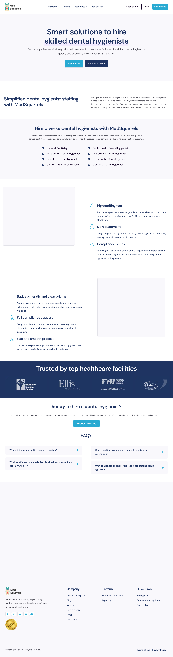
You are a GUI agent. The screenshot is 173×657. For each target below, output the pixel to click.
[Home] (13, 7)
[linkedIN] (19, 614)
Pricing (66, 6)
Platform (53, 6)
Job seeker (98, 6)
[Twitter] (13, 614)
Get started (74, 63)
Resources (81, 6)
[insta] (25, 614)
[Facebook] (7, 614)
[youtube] (31, 614)
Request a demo (96, 63)
